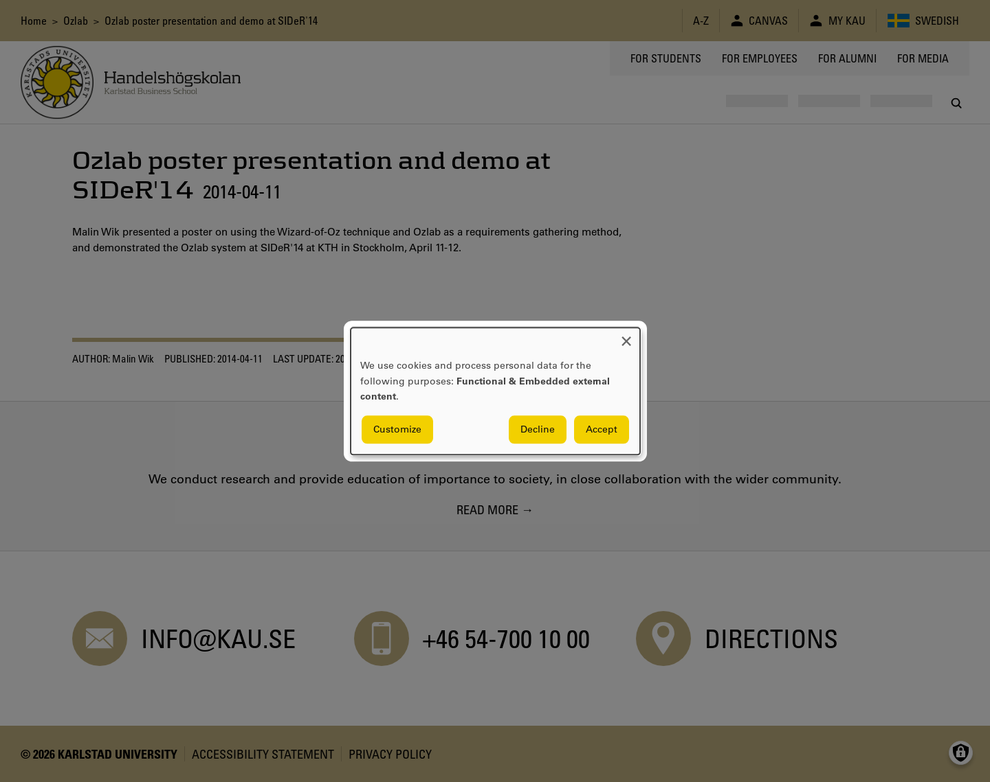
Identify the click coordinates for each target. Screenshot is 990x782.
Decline (537, 429)
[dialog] (495, 391)
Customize (397, 429)
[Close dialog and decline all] (626, 336)
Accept (601, 429)
